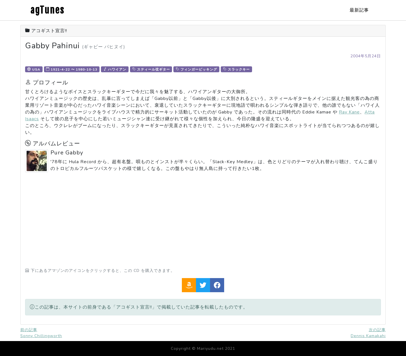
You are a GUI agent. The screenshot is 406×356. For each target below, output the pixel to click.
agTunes (47, 10)
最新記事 (359, 10)
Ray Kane (349, 112)
